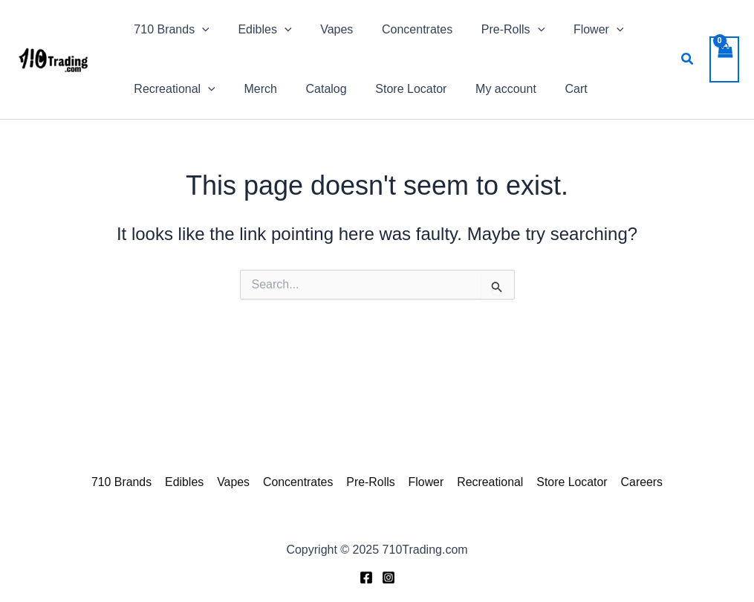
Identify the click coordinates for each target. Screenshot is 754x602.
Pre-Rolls (370, 482)
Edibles (187, 482)
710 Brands (125, 482)
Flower (425, 482)
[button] (688, 59)
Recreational (488, 482)
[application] (199, 29)
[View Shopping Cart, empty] (724, 59)
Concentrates (299, 482)
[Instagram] (388, 577)
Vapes (235, 482)
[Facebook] (366, 577)
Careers (638, 482)
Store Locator (569, 482)
